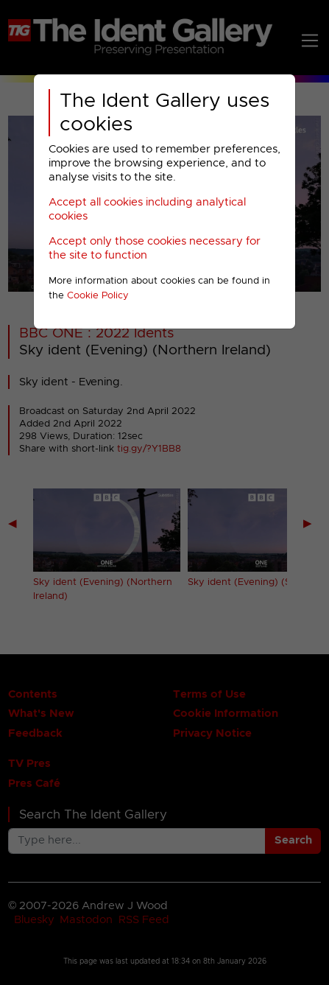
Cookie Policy (98, 296)
